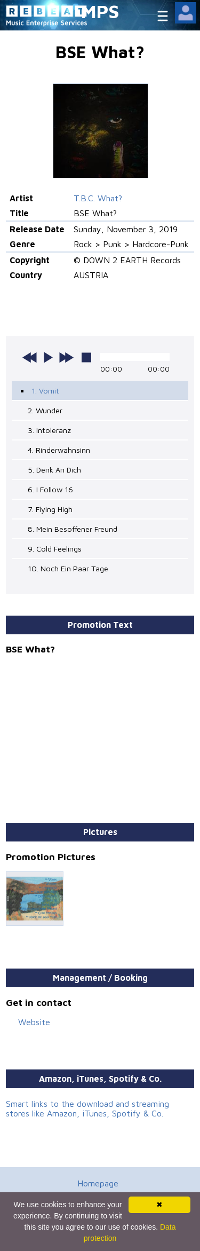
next (66, 357)
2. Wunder (45, 410)
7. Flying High (50, 509)
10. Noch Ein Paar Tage (68, 568)
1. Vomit (45, 390)
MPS (100, 11)
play (48, 357)
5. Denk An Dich (54, 469)
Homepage (97, 1183)
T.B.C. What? (98, 198)
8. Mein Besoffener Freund (72, 528)
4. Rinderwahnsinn (59, 449)
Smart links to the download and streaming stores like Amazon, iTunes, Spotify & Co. (87, 1108)
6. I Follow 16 (50, 489)
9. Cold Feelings (55, 548)
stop (86, 357)
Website (34, 1022)
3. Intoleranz (49, 430)
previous (29, 357)
